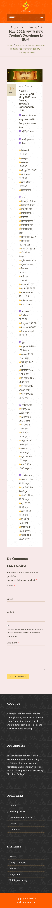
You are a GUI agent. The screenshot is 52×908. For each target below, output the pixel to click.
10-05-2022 (20, 45)
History (13, 856)
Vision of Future (17, 811)
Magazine (15, 874)
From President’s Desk (21, 817)
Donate (13, 823)
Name (11, 585)
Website (11, 612)
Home (10, 45)
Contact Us (15, 829)
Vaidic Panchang (18, 880)
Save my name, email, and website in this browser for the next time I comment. (25, 633)
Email (11, 598)
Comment (13, 642)
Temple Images (17, 862)
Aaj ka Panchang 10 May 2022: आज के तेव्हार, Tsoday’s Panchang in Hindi (27, 49)
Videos (13, 868)
